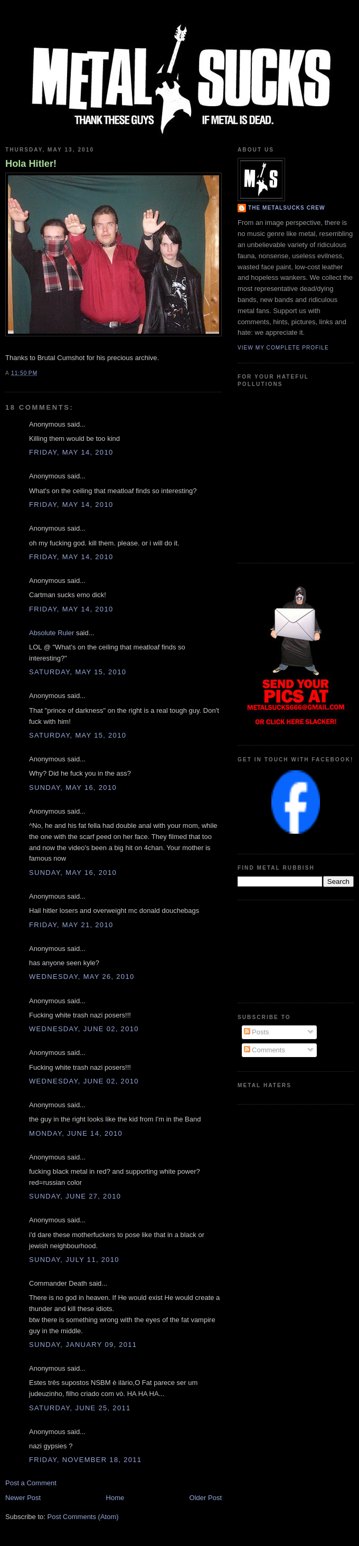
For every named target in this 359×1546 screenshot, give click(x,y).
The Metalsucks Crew (286, 208)
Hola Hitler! (30, 163)
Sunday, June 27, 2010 (75, 1196)
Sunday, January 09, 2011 (83, 1345)
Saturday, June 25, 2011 (79, 1408)
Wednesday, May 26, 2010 (81, 977)
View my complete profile (283, 348)
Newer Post (23, 1498)
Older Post (206, 1498)
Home (115, 1498)
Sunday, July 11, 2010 (74, 1260)
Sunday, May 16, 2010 (73, 787)
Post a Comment (30, 1483)
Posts (256, 1032)
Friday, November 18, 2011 (85, 1460)
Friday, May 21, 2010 (71, 925)
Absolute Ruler (51, 633)
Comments (264, 1050)
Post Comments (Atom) (83, 1517)
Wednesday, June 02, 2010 (84, 1029)
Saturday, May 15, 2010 (77, 672)
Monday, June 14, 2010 (75, 1133)
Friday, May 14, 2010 (71, 452)
